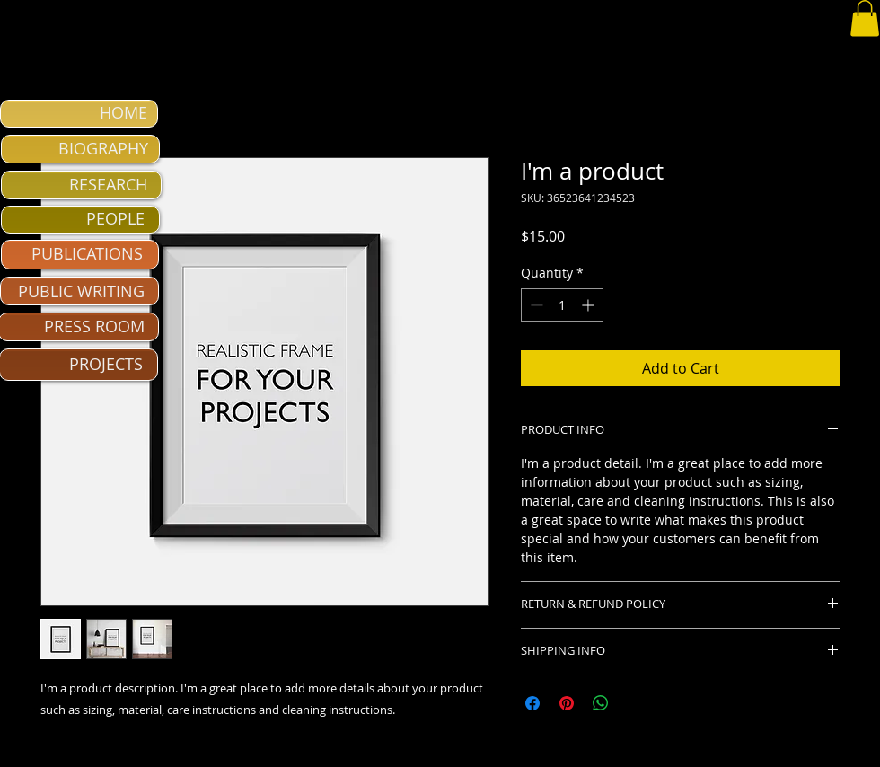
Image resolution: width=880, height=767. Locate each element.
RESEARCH (108, 184)
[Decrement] (535, 305)
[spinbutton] (562, 305)
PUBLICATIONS (87, 253)
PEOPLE (115, 218)
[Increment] (589, 305)
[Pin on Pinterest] (566, 703)
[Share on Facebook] (532, 703)
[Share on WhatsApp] (601, 703)
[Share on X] (635, 703)
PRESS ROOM (94, 326)
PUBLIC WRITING (81, 291)
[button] (864, 18)
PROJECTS (106, 364)
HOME (123, 112)
